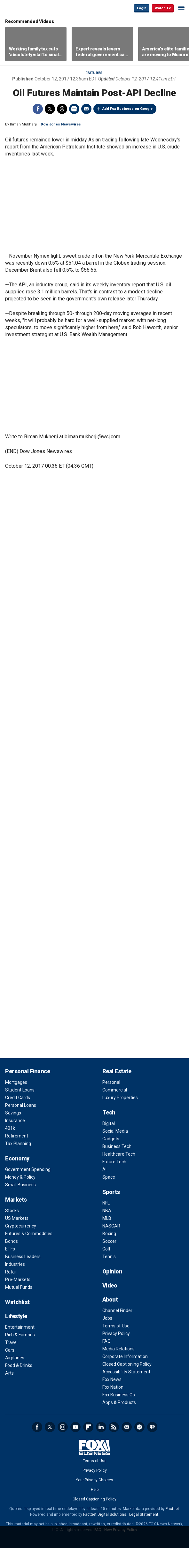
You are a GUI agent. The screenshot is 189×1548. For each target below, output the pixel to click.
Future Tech (114, 1161)
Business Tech (116, 1146)
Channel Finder (117, 1310)
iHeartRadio (152, 1427)
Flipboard (88, 1427)
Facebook (38, 109)
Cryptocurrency (20, 1225)
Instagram (63, 1427)
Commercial (114, 1089)
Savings (13, 1112)
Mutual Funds (18, 1287)
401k (10, 1128)
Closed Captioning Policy (127, 1364)
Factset (172, 1508)
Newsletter (127, 1427)
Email (86, 109)
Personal (111, 1082)
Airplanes (14, 1357)
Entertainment (20, 1327)
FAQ (106, 1341)
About (110, 1299)
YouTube (75, 1427)
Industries (15, 1264)
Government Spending (28, 1169)
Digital (108, 1123)
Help (94, 1489)
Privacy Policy (116, 1333)
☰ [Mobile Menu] (181, 7)
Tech (108, 1112)
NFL (106, 1202)
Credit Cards (17, 1097)
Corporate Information (125, 1356)
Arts (9, 1373)
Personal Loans (20, 1105)
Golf (106, 1248)
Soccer (109, 1241)
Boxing (109, 1233)
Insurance (15, 1120)
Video (109, 1285)
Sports (111, 1192)
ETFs (10, 1248)
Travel (11, 1342)
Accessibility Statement (126, 1371)
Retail (11, 1271)
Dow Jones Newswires (61, 124)
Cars (9, 1350)
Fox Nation (112, 1387)
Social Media (115, 1131)
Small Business (20, 1184)
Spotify (139, 1427)
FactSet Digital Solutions (104, 1514)
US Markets (16, 1218)
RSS (114, 1427)
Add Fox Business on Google (127, 109)
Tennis (109, 1256)
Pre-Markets (17, 1279)
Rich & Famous (20, 1334)
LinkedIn (101, 1427)
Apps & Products (119, 1402)
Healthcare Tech (118, 1154)
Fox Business (26, 8)
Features (94, 73)
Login (141, 8)
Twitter (50, 109)
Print (74, 109)
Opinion (112, 1271)
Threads (62, 109)
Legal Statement (143, 1514)
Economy (17, 1158)
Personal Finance (27, 1071)
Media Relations (118, 1348)
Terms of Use (116, 1325)
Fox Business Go (118, 1394)
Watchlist (17, 1302)
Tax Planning (18, 1143)
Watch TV (163, 8)
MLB (106, 1218)
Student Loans (20, 1089)
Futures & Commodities (28, 1233)
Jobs (107, 1318)
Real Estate (116, 1071)
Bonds (11, 1241)
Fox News (112, 1379)
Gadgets (110, 1138)
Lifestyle (16, 1316)
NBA (106, 1210)
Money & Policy (20, 1177)
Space (108, 1177)
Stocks (12, 1210)
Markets (16, 1199)
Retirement (16, 1135)
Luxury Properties (120, 1097)
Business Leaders (23, 1256)
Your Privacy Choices (94, 1480)
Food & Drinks (18, 1365)
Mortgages (16, 1082)
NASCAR (111, 1225)
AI (104, 1169)
